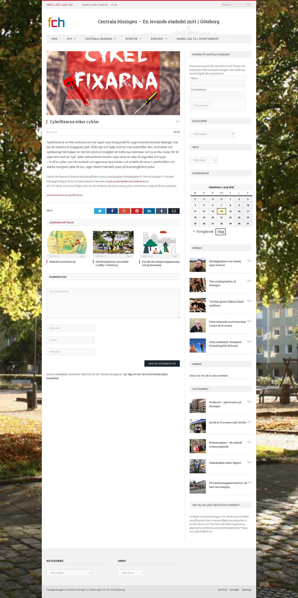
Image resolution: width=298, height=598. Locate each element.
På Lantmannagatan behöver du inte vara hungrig (228, 484)
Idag (221, 231)
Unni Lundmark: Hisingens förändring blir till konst (225, 343)
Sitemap (246, 589)
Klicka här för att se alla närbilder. (209, 375)
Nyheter (131, 38)
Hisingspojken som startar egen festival (225, 263)
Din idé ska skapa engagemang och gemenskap (160, 263)
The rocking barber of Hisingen (222, 283)
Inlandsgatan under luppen (225, 462)
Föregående (203, 231)
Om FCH (222, 589)
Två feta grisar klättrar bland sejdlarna (226, 303)
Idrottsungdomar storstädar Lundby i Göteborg (112, 263)
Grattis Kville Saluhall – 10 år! (99, 4)
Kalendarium (200, 173)
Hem (54, 38)
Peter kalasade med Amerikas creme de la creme (227, 323)
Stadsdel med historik (62, 261)
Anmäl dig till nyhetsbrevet (198, 38)
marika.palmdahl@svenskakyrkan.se (127, 181)
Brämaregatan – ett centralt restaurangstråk (225, 444)
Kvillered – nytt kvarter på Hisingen (225, 404)
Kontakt (157, 38)
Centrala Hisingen (98, 38)
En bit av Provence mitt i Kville (227, 422)
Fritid (177, 131)
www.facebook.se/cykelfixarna (64, 195)
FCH (69, 38)
